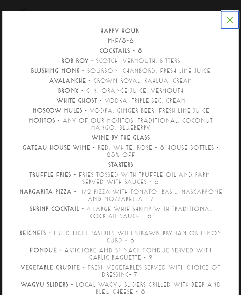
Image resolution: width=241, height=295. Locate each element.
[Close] (230, 20)
